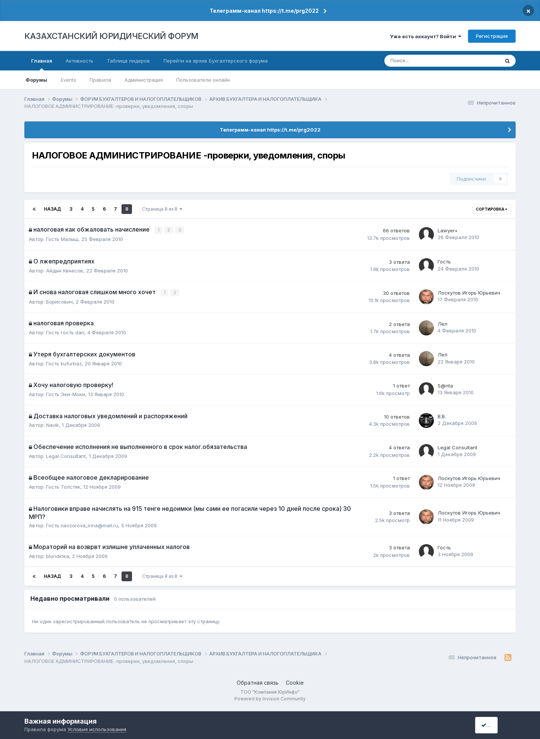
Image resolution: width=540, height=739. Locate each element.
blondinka (57, 555)
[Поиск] (417, 61)
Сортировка (491, 209)
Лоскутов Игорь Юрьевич (469, 292)
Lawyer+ (448, 230)
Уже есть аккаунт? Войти (425, 36)
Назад (52, 209)
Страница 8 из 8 (162, 209)
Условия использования (97, 729)
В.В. (442, 416)
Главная (41, 64)
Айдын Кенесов (64, 270)
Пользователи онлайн (203, 80)
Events (68, 80)
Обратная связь (258, 682)
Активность (79, 61)
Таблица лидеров (128, 61)
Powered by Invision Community (270, 698)
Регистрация (492, 36)
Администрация (143, 80)
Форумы (36, 80)
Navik (52, 425)
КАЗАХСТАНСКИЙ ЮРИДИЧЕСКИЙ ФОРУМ (111, 36)
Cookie (295, 682)
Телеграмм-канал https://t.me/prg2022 (264, 10)
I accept (494, 725)
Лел (442, 323)
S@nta (445, 385)
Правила (100, 80)
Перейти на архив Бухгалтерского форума (216, 61)
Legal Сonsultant (66, 455)
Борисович (59, 301)
